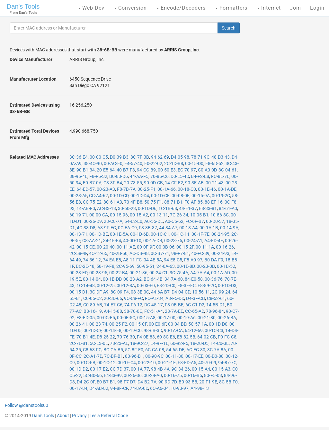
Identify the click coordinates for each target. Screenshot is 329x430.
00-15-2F (185, 247)
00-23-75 (173, 240)
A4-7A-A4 (199, 272)
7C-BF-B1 (113, 356)
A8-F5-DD (174, 298)
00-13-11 (159, 214)
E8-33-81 (208, 208)
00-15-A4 (201, 369)
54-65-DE (175, 349)
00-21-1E (167, 362)
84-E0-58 (194, 279)
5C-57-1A (197, 324)
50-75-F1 (153, 202)
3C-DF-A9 (99, 291)
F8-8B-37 (148, 227)
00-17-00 (166, 317)
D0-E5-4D (180, 176)
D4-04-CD (181, 291)
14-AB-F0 (85, 208)
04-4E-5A (153, 259)
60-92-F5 (179, 343)
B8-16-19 (93, 311)
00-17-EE (194, 356)
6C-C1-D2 (194, 304)
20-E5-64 (106, 169)
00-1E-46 (207, 189)
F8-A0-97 (193, 259)
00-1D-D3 (227, 285)
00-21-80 (207, 317)
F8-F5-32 (98, 176)
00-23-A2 (132, 279)
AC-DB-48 (139, 253)
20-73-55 (133, 182)
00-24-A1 (193, 240)
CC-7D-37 (119, 369)
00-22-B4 (118, 272)
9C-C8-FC (133, 298)
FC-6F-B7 (194, 221)
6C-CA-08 (154, 349)
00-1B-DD (112, 279)
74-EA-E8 (112, 259)
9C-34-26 (181, 369)
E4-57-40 (133, 163)
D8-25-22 (106, 336)
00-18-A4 (188, 227)
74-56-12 (92, 259)
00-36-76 (214, 279)
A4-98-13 (200, 388)
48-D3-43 (220, 157)
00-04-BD (177, 324)
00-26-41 (78, 324)
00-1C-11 (180, 234)
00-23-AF (78, 195)
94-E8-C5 (173, 259)
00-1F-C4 (127, 362)
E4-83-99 (113, 375)
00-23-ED (78, 272)
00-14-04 (92, 279)
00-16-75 (173, 375)
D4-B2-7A (147, 381)
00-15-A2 (139, 214)
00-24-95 (220, 234)
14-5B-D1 (215, 304)
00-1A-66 (166, 189)
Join (295, 8)
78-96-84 (215, 311)
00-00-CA (98, 214)
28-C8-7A (113, 221)
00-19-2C (221, 195)
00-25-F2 (118, 324)
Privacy (79, 415)
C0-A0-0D (207, 169)
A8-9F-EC (106, 227)
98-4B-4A (160, 369)
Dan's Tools (23, 6)
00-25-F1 (147, 189)
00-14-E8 (112, 330)
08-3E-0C (140, 291)
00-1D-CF (93, 330)
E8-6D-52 (214, 163)
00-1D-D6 (147, 208)
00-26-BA (227, 317)
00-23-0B (206, 266)
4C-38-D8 (86, 227)
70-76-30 (126, 336)
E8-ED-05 (85, 317)
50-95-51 (146, 266)
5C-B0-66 (92, 375)
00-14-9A (229, 227)
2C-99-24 (221, 291)
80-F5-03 (213, 375)
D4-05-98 (180, 157)
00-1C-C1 (160, 234)
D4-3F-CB (195, 298)
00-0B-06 (165, 247)
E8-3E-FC (186, 285)
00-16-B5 (193, 375)
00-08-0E (181, 195)
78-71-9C (200, 157)
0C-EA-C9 (127, 227)
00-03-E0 (146, 285)
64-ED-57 (85, 189)
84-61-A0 (228, 208)
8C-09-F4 (120, 291)
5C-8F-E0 (134, 349)
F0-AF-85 (193, 202)
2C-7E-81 (78, 343)
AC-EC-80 (195, 349)
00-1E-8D (186, 266)
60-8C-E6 (166, 336)
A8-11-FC (132, 259)
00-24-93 (220, 253)
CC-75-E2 (92, 202)
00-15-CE (85, 247)
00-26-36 (133, 375)
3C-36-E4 (78, 157)
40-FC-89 (200, 253)
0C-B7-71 (160, 253)
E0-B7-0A (92, 182)
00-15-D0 (194, 163)
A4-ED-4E (213, 240)
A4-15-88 (113, 311)
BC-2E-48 (85, 266)
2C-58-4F (78, 253)
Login (317, 8)
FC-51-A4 (153, 311)
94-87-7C (227, 362)
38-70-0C (133, 311)
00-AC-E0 (113, 163)
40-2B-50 (118, 253)
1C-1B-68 (167, 208)
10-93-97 (180, 388)
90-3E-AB (194, 182)
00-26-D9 (93, 221)
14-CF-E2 (174, 182)
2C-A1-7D (93, 356)
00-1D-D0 (218, 324)
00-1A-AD (220, 272)
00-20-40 (106, 247)
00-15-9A (200, 195)
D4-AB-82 (98, 388)
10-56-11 (201, 291)
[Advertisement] (284, 122)
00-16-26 (225, 247)
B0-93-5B (188, 381)
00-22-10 (147, 362)
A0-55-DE (153, 221)
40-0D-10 (132, 240)
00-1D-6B (139, 234)
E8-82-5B (186, 336)
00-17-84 (78, 388)
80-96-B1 (134, 356)
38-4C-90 (93, 163)
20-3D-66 (113, 298)
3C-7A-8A (216, 349)
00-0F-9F (145, 247)
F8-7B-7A (126, 189)
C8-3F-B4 (112, 182)
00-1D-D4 (139, 195)
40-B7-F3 (126, 169)
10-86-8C (219, 214)
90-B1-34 (85, 169)
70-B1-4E (85, 336)
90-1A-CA (173, 330)
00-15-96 (119, 214)
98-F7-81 (180, 253)
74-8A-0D (139, 388)
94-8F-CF (119, 388)
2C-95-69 (125, 266)
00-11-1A (205, 247)
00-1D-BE (98, 234)
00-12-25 (106, 285)
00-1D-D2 (78, 369)
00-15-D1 (78, 291)
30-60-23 (127, 208)
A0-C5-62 (174, 221)
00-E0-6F (157, 324)
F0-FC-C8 (227, 336)
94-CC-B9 (146, 169)
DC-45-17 (153, 304)
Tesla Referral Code (109, 415)
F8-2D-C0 (166, 285)
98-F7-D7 (126, 381)
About (63, 415)
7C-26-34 (179, 214)
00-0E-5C (126, 317)
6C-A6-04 (159, 388)
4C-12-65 (98, 253)
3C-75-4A (179, 272)
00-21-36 (138, 272)
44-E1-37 (188, 208)
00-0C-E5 (106, 317)
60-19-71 (78, 214)
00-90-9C (154, 356)
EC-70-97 (187, 169)
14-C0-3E (219, 343)
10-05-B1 (199, 214)
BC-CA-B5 (113, 349)
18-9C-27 (139, 343)
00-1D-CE (160, 195)
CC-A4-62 (98, 195)
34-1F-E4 (112, 240)
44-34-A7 (168, 227)
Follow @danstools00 (26, 405)
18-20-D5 (199, 343)
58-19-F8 (105, 266)
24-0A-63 (165, 266)
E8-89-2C (207, 285)
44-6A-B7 (160, 291)
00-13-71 (78, 234)
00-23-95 (98, 272)
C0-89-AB (92, 304)
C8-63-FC (92, 349)
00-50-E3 (167, 169)
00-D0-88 (214, 356)
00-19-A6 (186, 317)
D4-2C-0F (86, 381)
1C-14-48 (85, 285)
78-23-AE (119, 343)
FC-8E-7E (220, 176)
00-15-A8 (146, 317)
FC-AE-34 (154, 298)
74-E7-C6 (113, 304)
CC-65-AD (194, 311)
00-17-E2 (99, 369)
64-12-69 (194, 330)
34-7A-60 (173, 279)
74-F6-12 (133, 304)
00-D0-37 (215, 221)
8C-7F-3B (139, 157)
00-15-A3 (221, 369)
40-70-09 (207, 362)
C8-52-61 (216, 298)
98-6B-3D (153, 330)
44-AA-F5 (139, 176)
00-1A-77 (140, 369)
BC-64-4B (153, 279)
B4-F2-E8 (200, 176)
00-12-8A (126, 285)
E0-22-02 (153, 163)
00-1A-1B (209, 227)
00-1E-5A (119, 234)
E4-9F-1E (159, 343)
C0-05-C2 (92, 298)
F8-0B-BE (174, 304)
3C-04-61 (227, 169)
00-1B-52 (226, 266)
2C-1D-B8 (173, 163)
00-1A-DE (227, 189)
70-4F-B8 (133, 202)
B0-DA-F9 (213, 259)
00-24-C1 (158, 272)
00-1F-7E (200, 234)
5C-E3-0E (99, 343)
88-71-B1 (173, 202)
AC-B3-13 (106, 208)
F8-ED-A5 (187, 362)
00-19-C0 (132, 330)
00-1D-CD (119, 195)
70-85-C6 (159, 176)
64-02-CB (206, 336)
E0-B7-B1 (106, 381)
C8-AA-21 (91, 240)
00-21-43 (215, 182)
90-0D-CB (153, 182)
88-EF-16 (214, 202)
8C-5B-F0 (228, 381)
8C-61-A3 (112, 202)
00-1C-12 (106, 362)
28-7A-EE (174, 311)
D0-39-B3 (119, 157)
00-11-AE (126, 247)
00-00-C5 (99, 157)
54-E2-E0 (133, 221)
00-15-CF (138, 324)
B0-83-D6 (118, 176)
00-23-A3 (106, 189)
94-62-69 (160, 157)
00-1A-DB (152, 240)
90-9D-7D (167, 381)
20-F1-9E (208, 381)
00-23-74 (98, 324)
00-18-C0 (187, 189)
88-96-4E (78, 176)
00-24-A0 (153, 375)
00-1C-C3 (214, 330)
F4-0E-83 (146, 336)
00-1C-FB (86, 362)
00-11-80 (174, 356)
